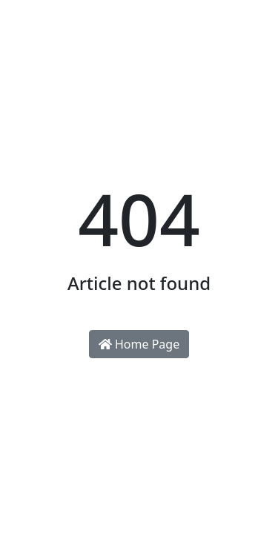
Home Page (139, 344)
